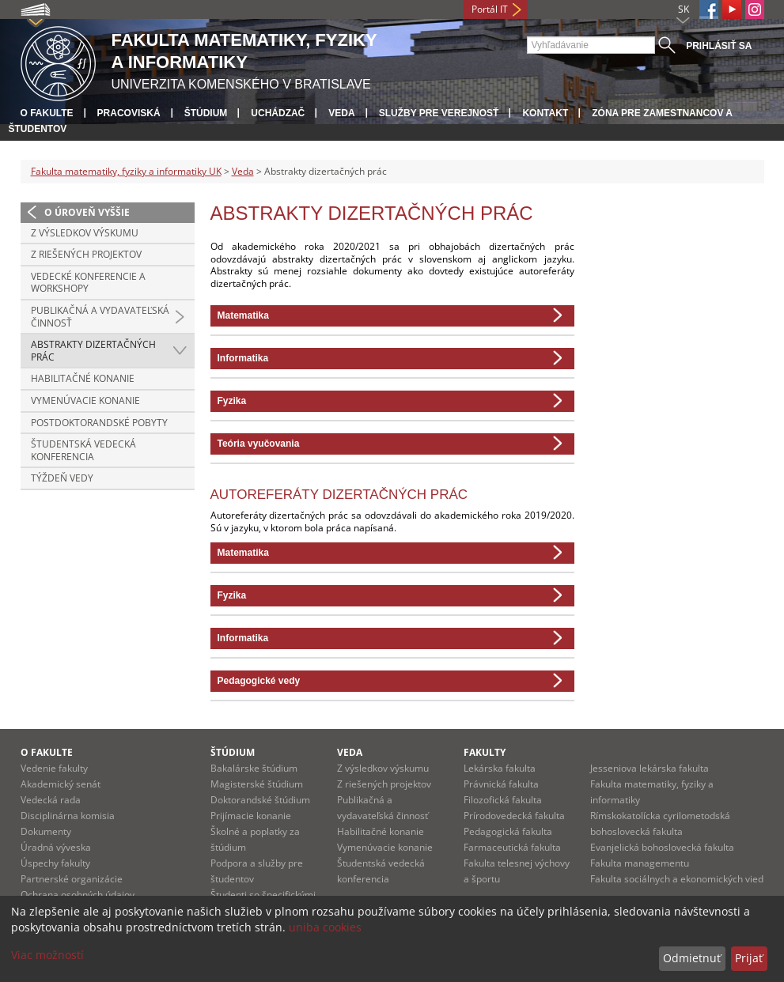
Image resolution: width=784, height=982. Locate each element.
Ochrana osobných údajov (77, 894)
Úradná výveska (56, 847)
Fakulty (485, 752)
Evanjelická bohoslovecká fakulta (662, 847)
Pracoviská (129, 113)
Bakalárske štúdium (253, 768)
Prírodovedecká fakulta (514, 815)
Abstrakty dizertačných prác (93, 351)
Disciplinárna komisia (68, 815)
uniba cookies (325, 927)
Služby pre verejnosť (439, 113)
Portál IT (490, 9)
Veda (341, 113)
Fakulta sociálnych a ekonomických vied (676, 879)
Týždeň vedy (62, 478)
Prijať (749, 957)
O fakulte (47, 113)
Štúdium (206, 113)
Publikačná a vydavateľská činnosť (100, 317)
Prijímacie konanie (250, 815)
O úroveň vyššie (87, 212)
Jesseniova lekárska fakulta (649, 768)
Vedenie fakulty (54, 768)
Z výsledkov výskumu (84, 233)
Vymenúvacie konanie (85, 400)
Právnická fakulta (501, 784)
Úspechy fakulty (55, 863)
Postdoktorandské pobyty (99, 422)
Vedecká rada (51, 799)
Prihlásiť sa (719, 45)
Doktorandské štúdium (260, 799)
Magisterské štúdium (256, 784)
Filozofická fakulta (503, 799)
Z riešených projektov (86, 254)
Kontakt (545, 113)
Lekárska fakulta (500, 768)
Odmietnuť (692, 957)
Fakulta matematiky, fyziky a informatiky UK (126, 171)
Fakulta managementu (639, 863)
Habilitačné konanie (82, 378)
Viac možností (47, 954)
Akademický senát (60, 784)
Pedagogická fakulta (508, 831)
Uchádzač (278, 113)
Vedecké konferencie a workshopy (88, 283)
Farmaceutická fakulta (512, 847)
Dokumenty (46, 831)
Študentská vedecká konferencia (83, 450)
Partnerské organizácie (72, 879)
